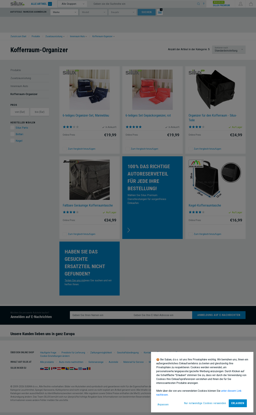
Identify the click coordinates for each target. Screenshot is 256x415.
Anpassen (163, 404)
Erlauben (237, 403)
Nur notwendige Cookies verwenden (205, 403)
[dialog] (202, 382)
